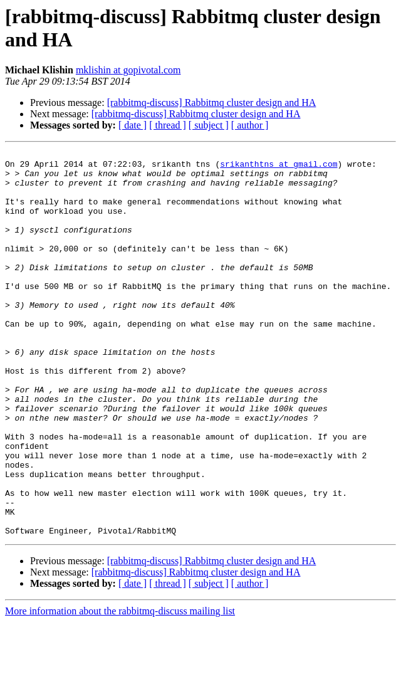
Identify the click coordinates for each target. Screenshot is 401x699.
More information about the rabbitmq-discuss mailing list (120, 688)
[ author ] (250, 125)
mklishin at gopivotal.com (128, 70)
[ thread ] (167, 125)
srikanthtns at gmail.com (278, 167)
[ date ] (132, 125)
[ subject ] (209, 125)
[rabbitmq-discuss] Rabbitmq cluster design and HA (211, 102)
